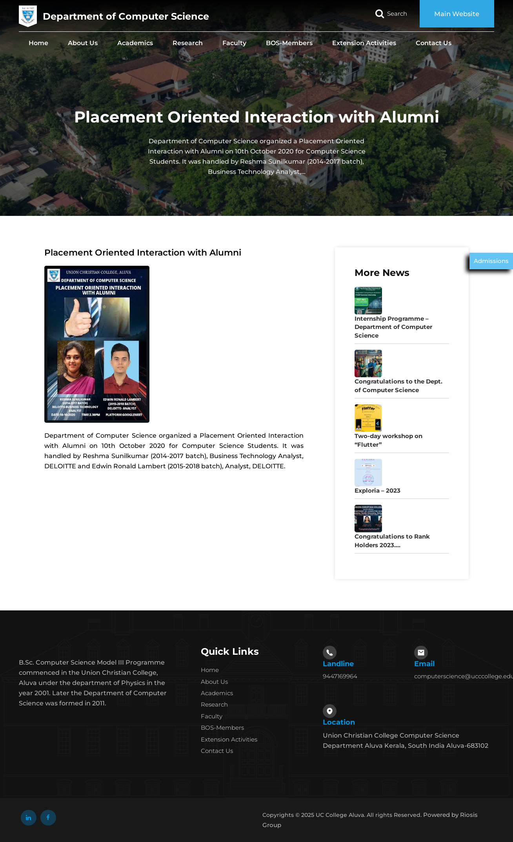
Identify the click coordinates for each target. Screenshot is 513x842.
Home (38, 43)
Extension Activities (364, 43)
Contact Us (433, 43)
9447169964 (340, 676)
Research (188, 43)
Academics (135, 43)
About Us (83, 43)
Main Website (455, 14)
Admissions (491, 261)
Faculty (234, 43)
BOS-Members (289, 43)
